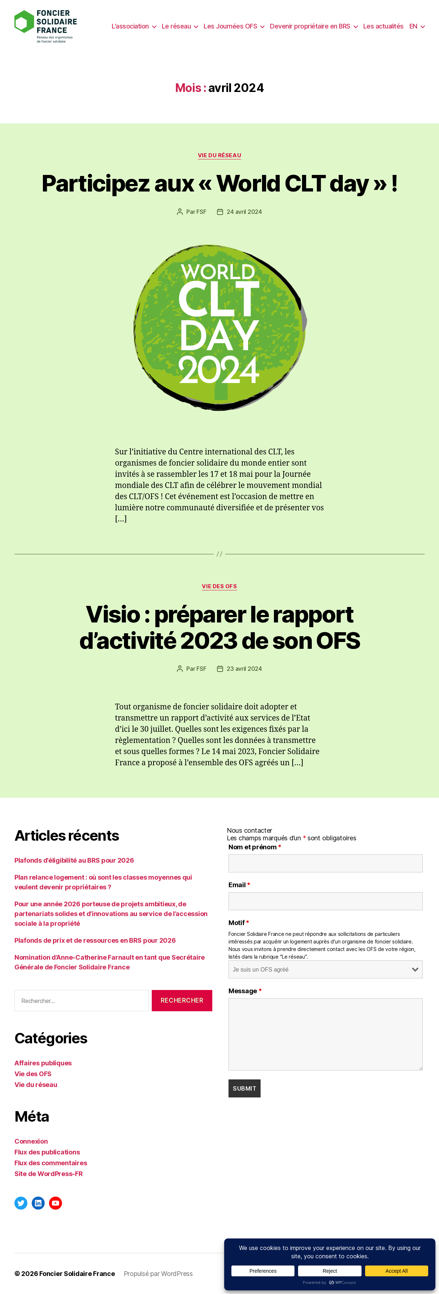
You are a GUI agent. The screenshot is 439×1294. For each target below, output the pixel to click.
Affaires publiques (43, 1063)
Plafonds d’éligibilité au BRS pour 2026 (74, 860)
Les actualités (383, 26)
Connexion (31, 1141)
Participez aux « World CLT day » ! (219, 183)
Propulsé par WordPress (158, 1273)
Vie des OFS (219, 586)
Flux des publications (47, 1152)
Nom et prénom (255, 847)
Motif (239, 923)
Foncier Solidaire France (77, 1273)
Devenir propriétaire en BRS (310, 26)
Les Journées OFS (230, 26)
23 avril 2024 (244, 668)
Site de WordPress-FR (48, 1174)
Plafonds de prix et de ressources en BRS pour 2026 (95, 940)
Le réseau (176, 26)
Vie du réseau (219, 155)
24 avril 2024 (244, 211)
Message (245, 991)
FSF (201, 211)
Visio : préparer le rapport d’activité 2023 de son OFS (219, 627)
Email (239, 885)
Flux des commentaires (50, 1163)
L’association (130, 26)
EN (413, 26)
